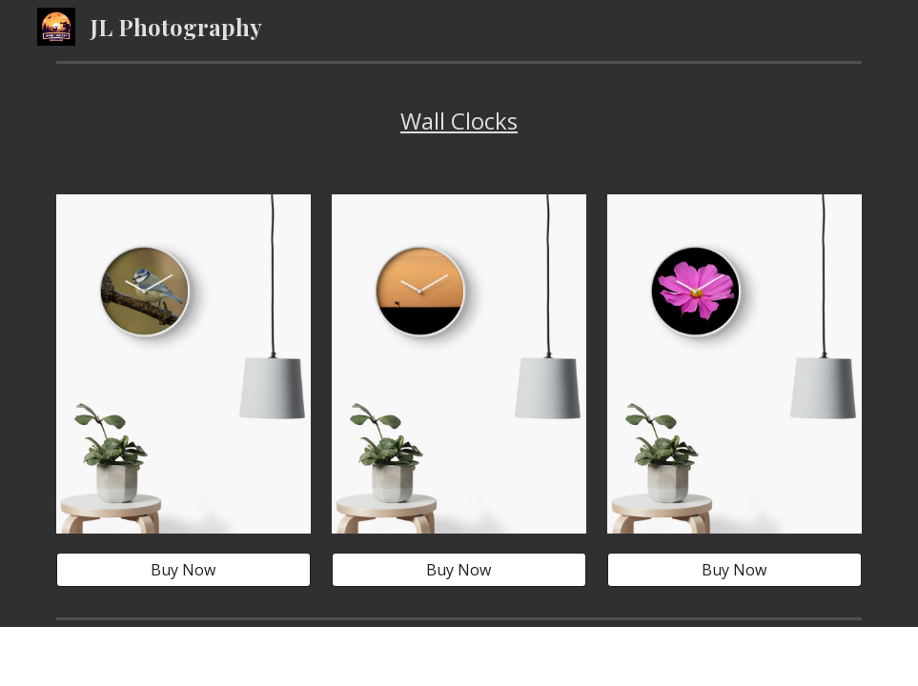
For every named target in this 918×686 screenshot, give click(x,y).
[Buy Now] (183, 569)
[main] (459, 121)
